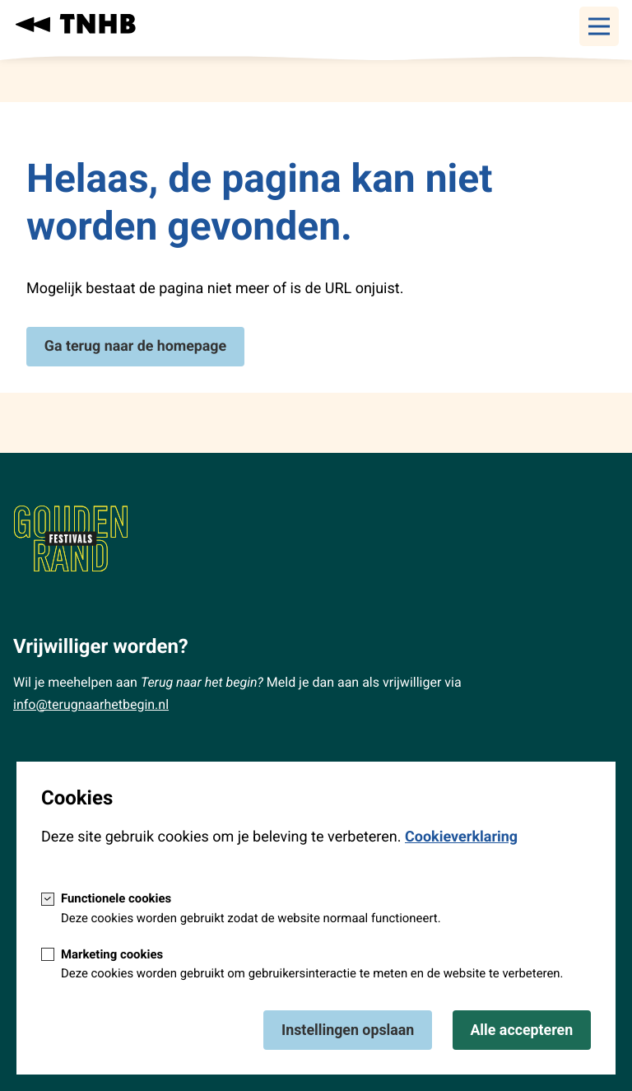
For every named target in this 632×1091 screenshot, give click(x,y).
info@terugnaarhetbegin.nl (91, 704)
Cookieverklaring (461, 837)
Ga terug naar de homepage (136, 346)
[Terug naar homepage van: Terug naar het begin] (75, 26)
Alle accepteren (521, 1028)
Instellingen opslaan (345, 1028)
